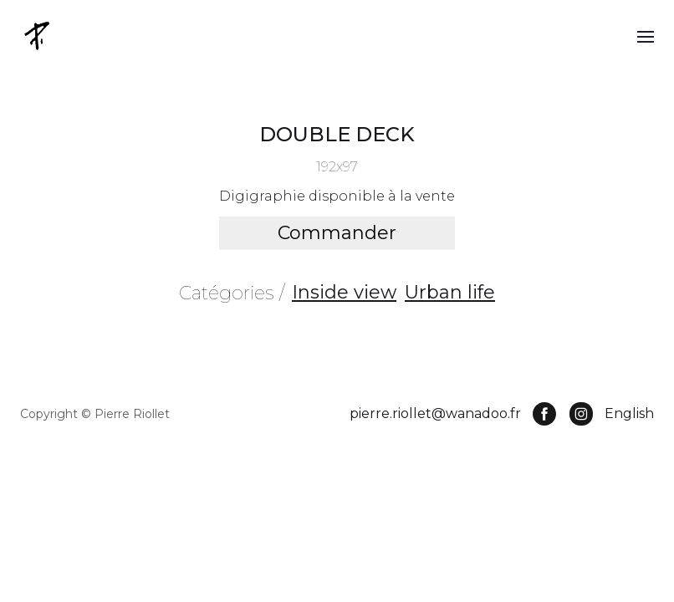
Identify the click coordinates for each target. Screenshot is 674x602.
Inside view (344, 292)
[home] (38, 35)
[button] (645, 36)
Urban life (450, 292)
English (629, 413)
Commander (337, 233)
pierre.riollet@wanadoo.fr (435, 413)
